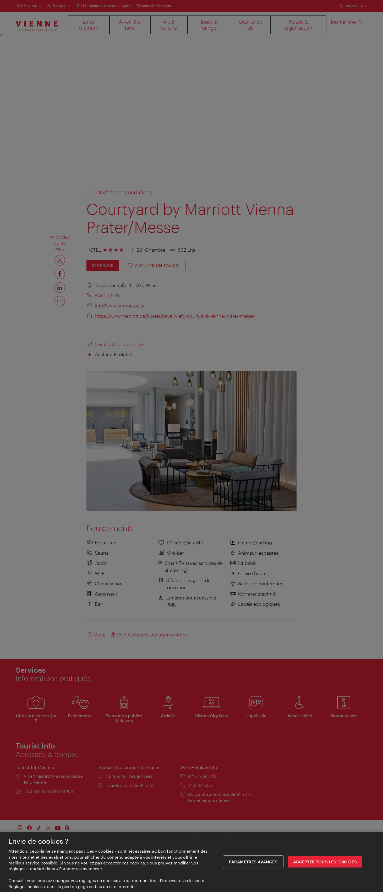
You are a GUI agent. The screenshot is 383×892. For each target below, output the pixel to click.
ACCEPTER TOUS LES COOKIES (325, 861)
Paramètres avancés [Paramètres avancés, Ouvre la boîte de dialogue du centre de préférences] (253, 861)
